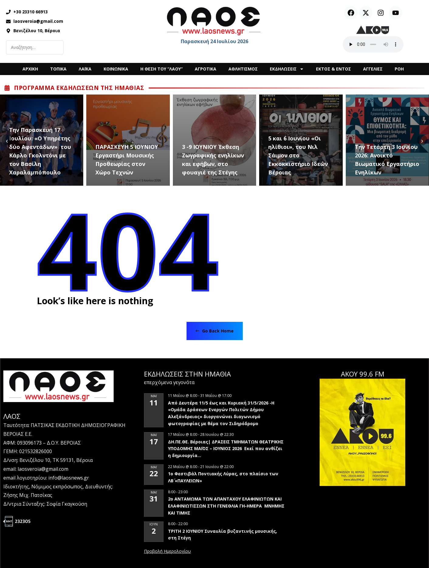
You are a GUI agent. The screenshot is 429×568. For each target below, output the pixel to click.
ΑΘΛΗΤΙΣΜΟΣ (243, 69)
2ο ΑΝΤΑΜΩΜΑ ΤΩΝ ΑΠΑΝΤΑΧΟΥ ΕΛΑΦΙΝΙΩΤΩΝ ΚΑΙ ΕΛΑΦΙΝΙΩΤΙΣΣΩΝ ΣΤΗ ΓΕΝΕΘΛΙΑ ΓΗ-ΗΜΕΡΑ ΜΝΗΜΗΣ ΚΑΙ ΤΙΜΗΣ (226, 505)
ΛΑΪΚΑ (85, 69)
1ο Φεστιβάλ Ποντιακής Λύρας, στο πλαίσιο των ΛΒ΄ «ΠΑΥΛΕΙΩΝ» (223, 477)
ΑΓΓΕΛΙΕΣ (373, 69)
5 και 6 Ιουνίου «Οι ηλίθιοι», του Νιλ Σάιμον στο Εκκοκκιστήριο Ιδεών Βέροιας (298, 155)
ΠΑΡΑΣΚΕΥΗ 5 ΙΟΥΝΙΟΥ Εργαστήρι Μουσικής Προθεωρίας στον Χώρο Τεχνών (126, 159)
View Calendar (167, 551)
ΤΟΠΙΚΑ (58, 69)
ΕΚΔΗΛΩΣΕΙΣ (287, 69)
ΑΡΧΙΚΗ (30, 69)
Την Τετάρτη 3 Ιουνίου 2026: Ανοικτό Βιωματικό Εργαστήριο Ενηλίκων (387, 159)
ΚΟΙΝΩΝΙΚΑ (116, 69)
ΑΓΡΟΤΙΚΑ (205, 69)
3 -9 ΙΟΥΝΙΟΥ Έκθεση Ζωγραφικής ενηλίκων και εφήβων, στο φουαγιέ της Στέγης (213, 159)
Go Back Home (215, 331)
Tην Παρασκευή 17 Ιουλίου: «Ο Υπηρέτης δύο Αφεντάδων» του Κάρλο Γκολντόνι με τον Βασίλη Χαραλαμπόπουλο (40, 151)
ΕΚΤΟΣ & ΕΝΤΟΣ (333, 69)
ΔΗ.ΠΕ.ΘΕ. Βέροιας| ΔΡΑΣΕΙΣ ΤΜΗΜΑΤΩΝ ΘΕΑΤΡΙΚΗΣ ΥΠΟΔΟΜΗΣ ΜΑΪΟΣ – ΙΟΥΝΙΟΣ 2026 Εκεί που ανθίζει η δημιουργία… (225, 448)
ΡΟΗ (399, 69)
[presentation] (7, 140)
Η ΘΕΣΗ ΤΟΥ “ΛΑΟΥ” (161, 69)
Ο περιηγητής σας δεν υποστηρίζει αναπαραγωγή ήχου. (373, 44)
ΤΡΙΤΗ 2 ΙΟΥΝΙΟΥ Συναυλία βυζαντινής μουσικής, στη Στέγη (222, 534)
